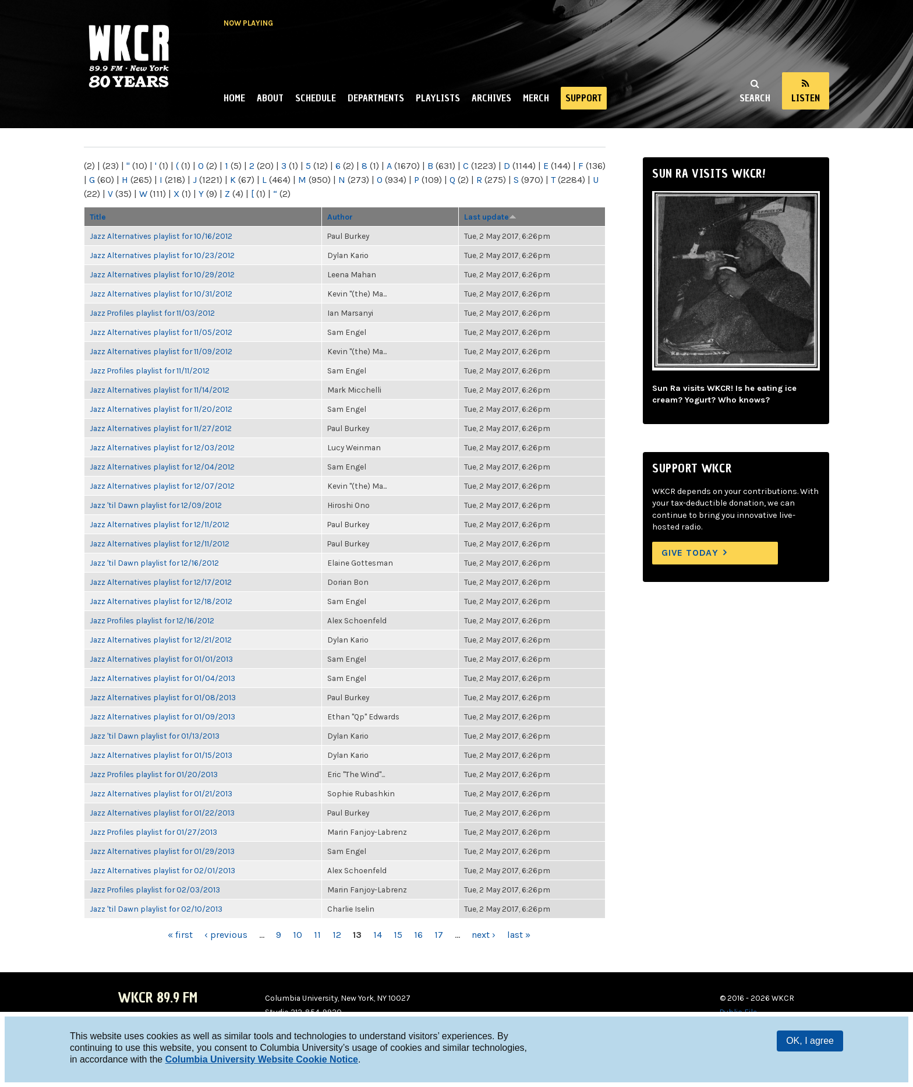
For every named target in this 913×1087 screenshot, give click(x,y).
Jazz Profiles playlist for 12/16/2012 (152, 620)
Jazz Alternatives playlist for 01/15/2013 (161, 755)
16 (418, 934)
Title (98, 216)
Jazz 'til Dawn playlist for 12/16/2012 (154, 562)
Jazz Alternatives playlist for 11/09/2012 (161, 351)
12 (336, 934)
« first (180, 934)
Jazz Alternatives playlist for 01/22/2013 (162, 812)
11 (317, 934)
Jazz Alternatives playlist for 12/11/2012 (159, 524)
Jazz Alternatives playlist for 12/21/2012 (161, 639)
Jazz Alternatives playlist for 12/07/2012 (162, 485)
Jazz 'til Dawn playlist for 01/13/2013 (155, 735)
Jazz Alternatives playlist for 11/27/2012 (161, 428)
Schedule (315, 97)
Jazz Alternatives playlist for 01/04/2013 (162, 678)
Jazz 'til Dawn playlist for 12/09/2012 (156, 505)
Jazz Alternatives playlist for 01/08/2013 (163, 697)
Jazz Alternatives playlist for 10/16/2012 (161, 236)
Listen (805, 97)
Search (754, 97)
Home (234, 97)
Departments (376, 97)
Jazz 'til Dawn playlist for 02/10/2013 (156, 908)
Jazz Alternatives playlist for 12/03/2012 (162, 447)
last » (518, 934)
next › (484, 934)
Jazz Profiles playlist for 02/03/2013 (155, 889)
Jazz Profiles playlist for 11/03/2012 (152, 312)
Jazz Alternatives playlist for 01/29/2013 (162, 851)
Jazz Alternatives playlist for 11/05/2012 (161, 332)
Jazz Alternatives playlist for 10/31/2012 (161, 293)
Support (583, 97)
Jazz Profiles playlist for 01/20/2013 (154, 774)
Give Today (690, 552)
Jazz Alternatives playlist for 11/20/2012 (161, 409)
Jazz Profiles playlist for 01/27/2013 (153, 832)
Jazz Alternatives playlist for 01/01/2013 (161, 659)
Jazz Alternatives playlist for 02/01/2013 (162, 870)
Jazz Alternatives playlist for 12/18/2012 (161, 601)
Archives (491, 97)
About (270, 97)
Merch (536, 97)
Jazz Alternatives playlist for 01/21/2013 (161, 793)
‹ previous (225, 934)
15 (398, 934)
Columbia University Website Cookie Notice (261, 1059)
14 (377, 934)
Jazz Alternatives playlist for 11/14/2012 (159, 389)
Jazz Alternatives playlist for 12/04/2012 (162, 466)
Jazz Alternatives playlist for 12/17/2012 (161, 582)
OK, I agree (810, 1041)
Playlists (438, 97)
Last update (490, 216)
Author (340, 216)
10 (297, 934)
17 (438, 934)
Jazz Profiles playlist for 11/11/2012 (150, 370)
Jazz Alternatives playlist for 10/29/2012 (162, 274)
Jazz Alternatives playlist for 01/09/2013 (162, 716)
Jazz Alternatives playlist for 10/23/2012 (162, 255)
